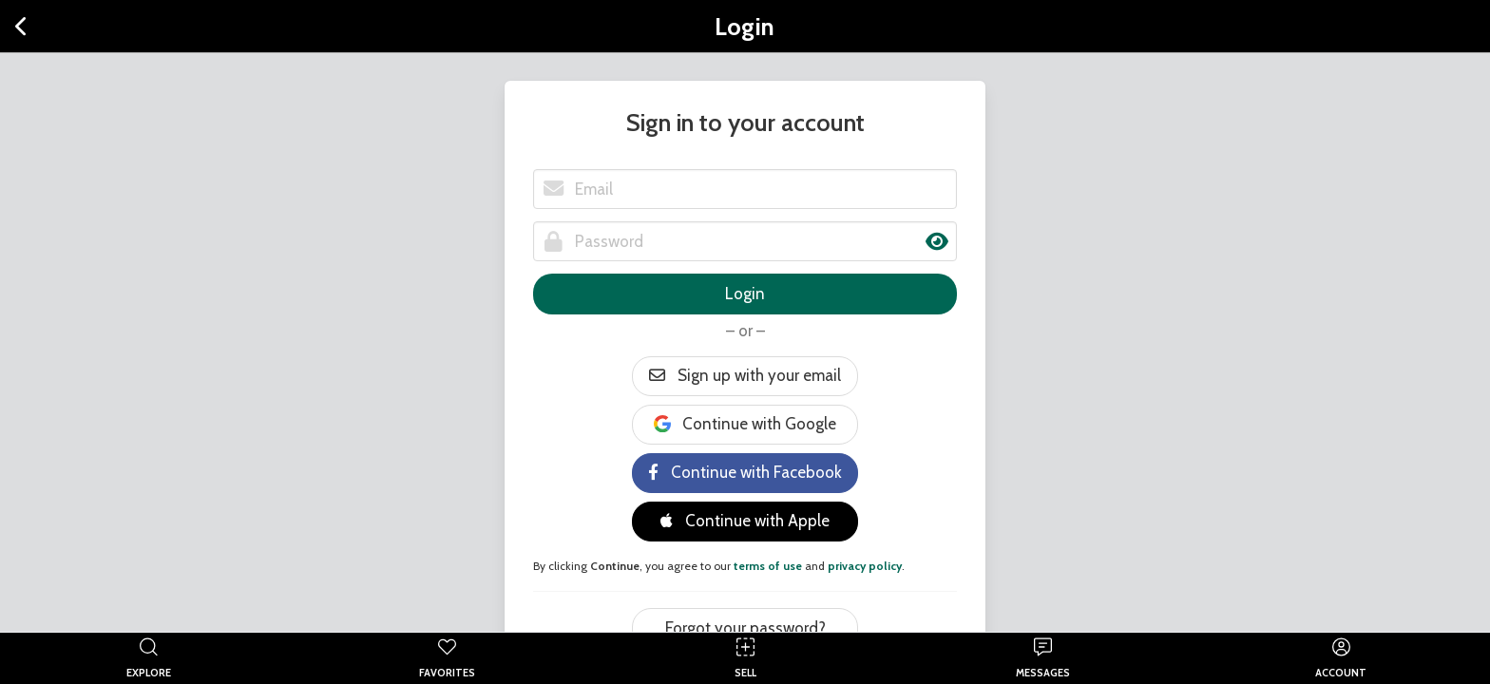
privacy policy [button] (865, 566)
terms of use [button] (768, 566)
